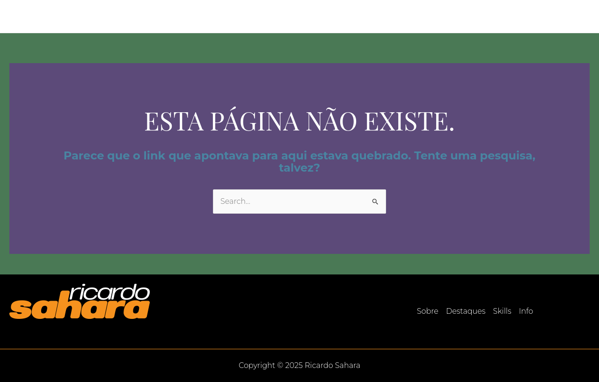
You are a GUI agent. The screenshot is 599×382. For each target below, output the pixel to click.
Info (556, 16)
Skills (524, 16)
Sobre (434, 16)
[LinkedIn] (585, 17)
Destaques (480, 16)
